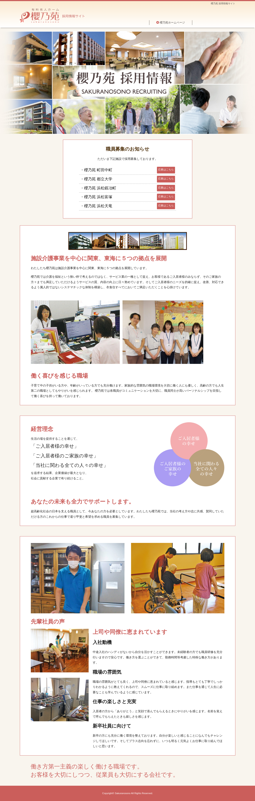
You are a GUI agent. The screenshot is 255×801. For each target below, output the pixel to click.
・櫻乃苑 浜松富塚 (96, 197)
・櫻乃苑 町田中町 (96, 170)
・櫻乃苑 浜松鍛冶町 (98, 188)
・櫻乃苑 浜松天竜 (96, 206)
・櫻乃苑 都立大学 (96, 179)
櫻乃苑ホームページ (172, 22)
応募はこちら (166, 169)
